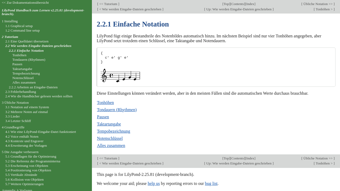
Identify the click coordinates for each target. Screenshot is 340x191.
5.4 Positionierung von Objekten (28, 170)
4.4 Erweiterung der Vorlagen (26, 145)
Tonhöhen (105, 102)
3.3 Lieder (12, 116)
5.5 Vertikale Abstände (21, 175)
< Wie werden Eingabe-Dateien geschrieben (130, 9)
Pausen (103, 117)
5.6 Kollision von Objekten (24, 179)
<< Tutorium (108, 4)
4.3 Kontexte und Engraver (24, 141)
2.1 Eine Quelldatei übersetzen (27, 41)
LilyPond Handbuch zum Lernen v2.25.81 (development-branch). (43, 12)
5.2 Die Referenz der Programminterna (32, 161)
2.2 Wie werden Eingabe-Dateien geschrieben (38, 46)
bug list (211, 183)
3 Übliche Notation (15, 103)
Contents (237, 4)
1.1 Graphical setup (19, 26)
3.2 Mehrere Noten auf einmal (26, 112)
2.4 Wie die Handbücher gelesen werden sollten (39, 96)
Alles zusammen (111, 145)
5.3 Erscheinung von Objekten (26, 166)
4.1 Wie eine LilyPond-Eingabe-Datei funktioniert (40, 132)
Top (226, 4)
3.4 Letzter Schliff (18, 121)
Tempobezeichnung (113, 131)
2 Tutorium (10, 37)
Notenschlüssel (110, 138)
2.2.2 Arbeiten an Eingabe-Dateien (33, 87)
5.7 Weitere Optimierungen (24, 184)
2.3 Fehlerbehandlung (20, 92)
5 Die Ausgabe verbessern (20, 152)
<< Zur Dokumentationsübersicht (25, 3)
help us (154, 183)
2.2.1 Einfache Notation (26, 51)
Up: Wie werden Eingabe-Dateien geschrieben (239, 9)
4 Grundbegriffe (13, 127)
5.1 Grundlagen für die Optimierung (30, 156)
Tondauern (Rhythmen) (117, 109)
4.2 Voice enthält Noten (22, 136)
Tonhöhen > (324, 9)
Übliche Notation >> (318, 4)
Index (250, 4)
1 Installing (10, 21)
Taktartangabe (109, 124)
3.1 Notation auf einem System (27, 107)
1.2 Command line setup (22, 30)
